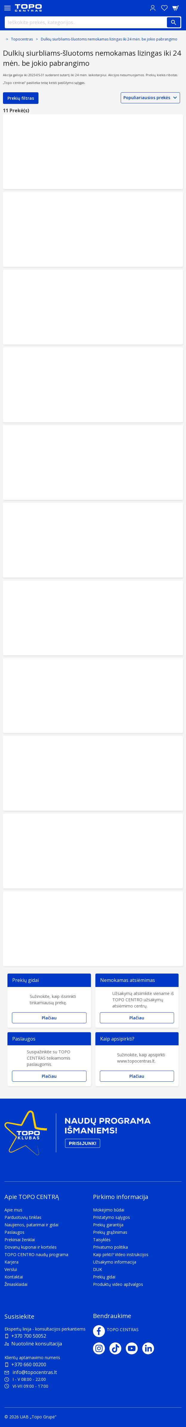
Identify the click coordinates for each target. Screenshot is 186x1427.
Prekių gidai (104, 1277)
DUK (97, 1269)
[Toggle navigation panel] (7, 8)
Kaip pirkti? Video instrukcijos (120, 1254)
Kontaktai (13, 1277)
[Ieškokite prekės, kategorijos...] (93, 22)
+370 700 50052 (28, 1336)
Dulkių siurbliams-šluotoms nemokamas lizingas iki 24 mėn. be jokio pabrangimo (109, 39)
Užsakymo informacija (114, 1262)
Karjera (11, 1262)
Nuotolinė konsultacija (36, 1343)
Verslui (10, 1269)
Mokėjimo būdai (108, 1210)
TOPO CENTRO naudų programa (36, 1254)
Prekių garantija (108, 1224)
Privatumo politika (110, 1247)
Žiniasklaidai (15, 1284)
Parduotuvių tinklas (22, 1217)
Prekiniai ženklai (19, 1239)
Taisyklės (102, 1239)
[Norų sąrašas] (164, 8)
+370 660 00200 (28, 1364)
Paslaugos (14, 1232)
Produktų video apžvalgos (118, 1284)
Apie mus (13, 1210)
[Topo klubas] (77, 1135)
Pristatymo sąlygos (111, 1217)
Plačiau (49, 1018)
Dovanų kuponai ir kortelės (30, 1247)
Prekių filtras (20, 98)
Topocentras (22, 39)
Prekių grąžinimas (110, 1232)
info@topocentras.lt (30, 1372)
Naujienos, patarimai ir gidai (31, 1224)
